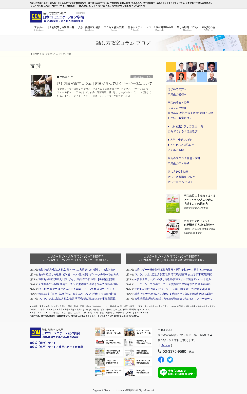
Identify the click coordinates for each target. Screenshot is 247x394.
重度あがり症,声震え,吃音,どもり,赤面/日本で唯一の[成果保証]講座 (172, 289)
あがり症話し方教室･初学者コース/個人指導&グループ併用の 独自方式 (79, 274)
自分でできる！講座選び (182, 131)
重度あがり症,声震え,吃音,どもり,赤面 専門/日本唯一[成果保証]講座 (77, 279)
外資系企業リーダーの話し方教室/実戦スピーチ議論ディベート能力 (173, 279)
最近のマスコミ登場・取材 (184, 158)
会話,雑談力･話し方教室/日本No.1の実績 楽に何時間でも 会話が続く (77, 269)
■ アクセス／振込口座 (181, 144)
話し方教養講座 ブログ (181, 176)
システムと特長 (177, 107)
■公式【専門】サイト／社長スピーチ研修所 (56, 346)
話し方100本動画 (178, 171)
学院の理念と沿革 (178, 102)
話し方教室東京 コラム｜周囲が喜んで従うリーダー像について (104, 83)
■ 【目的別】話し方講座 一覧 (185, 126)
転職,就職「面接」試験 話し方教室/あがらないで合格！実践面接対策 (77, 293)
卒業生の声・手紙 (178, 163)
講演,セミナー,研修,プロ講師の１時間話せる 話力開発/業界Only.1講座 (174, 293)
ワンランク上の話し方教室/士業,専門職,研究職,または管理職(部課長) (77, 298)
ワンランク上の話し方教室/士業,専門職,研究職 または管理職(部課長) (173, 274)
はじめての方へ (177, 89)
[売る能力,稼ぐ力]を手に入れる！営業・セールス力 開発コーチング (77, 289)
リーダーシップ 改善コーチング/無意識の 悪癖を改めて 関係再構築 (173, 284)
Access (165, 345)
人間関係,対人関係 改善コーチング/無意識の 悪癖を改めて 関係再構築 (78, 284)
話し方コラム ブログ (180, 181)
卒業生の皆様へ (177, 94)
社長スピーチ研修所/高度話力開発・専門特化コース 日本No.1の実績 (173, 269)
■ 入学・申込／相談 (180, 139)
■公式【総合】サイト (43, 342)
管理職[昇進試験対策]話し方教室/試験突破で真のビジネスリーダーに (173, 298)
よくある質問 (176, 150)
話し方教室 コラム (142, 76)
